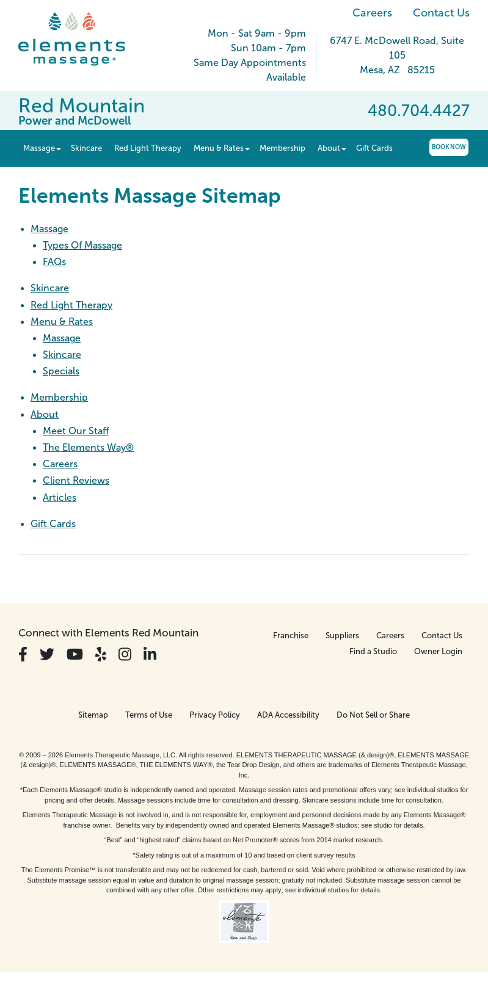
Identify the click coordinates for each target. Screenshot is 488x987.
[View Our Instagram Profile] (125, 654)
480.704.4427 (419, 110)
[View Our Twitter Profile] (47, 654)
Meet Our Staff (76, 431)
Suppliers (342, 635)
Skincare (50, 288)
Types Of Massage (82, 245)
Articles (59, 497)
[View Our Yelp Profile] (100, 654)
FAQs (54, 262)
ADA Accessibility (288, 714)
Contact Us (441, 13)
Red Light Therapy (71, 305)
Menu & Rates (62, 321)
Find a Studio (373, 651)
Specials (61, 371)
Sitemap (93, 714)
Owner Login (438, 651)
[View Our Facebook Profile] (22, 654)
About (45, 414)
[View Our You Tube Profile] (75, 654)
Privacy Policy (214, 714)
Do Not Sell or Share (373, 714)
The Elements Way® (88, 447)
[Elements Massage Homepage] (81, 39)
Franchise (290, 635)
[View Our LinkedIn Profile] (150, 654)
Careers (372, 13)
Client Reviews (76, 480)
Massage (49, 229)
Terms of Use (148, 714)
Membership (59, 397)
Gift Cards (53, 524)
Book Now (449, 147)
